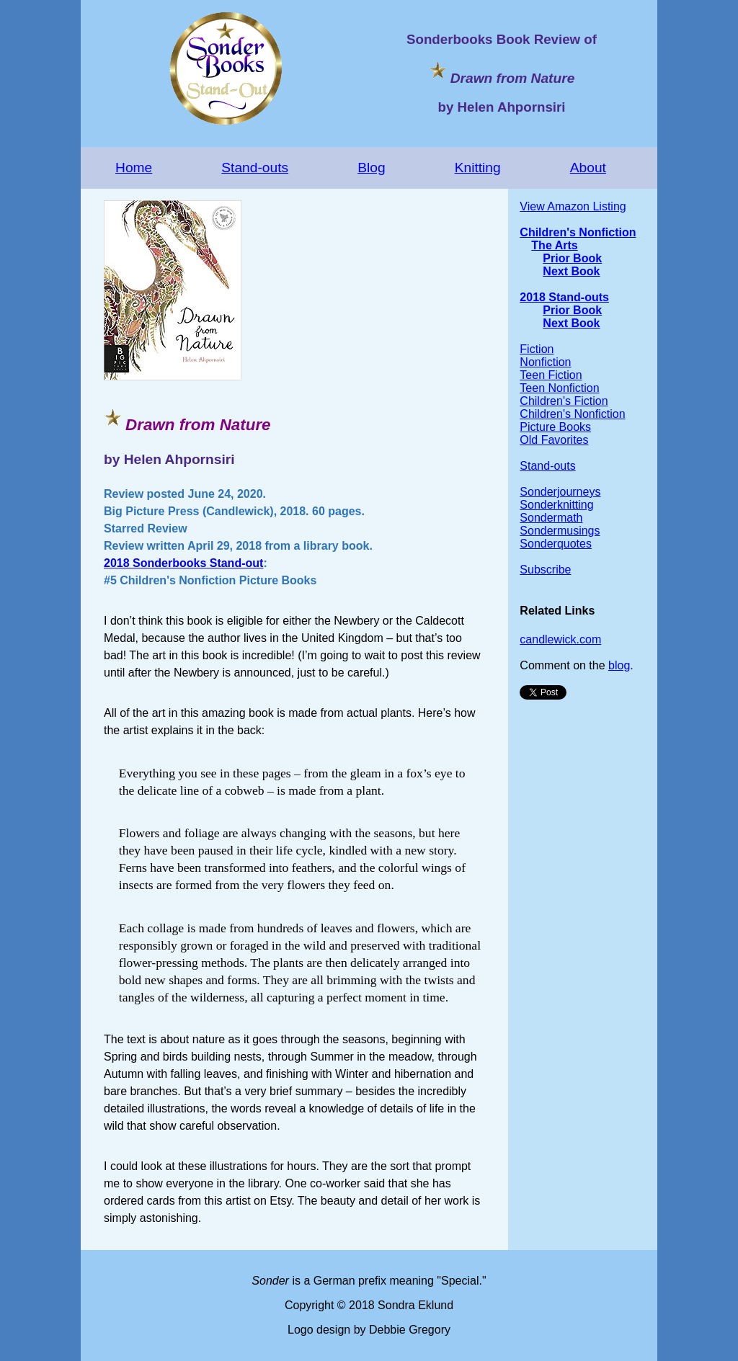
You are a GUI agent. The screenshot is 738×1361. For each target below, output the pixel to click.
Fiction (537, 349)
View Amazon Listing (573, 206)
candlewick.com (560, 639)
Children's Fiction (564, 401)
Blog (371, 167)
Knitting (478, 167)
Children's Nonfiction (578, 232)
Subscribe (545, 569)
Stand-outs (254, 167)
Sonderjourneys (560, 492)
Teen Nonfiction (559, 388)
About (588, 167)
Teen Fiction (551, 375)
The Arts (554, 245)
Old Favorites (554, 440)
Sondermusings (560, 531)
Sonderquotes (556, 543)
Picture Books (555, 427)
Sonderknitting (556, 505)
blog (619, 665)
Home (133, 167)
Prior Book (572, 258)
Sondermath (551, 518)
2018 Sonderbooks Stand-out (183, 563)
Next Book (571, 271)
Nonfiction (545, 362)
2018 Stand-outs (564, 297)
